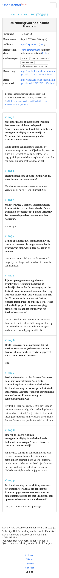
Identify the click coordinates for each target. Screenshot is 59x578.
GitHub (29, 559)
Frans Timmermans (30, 49)
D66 (42, 44)
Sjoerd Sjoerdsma (29, 44)
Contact (29, 567)
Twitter (29, 563)
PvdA (45, 53)
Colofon (29, 555)
